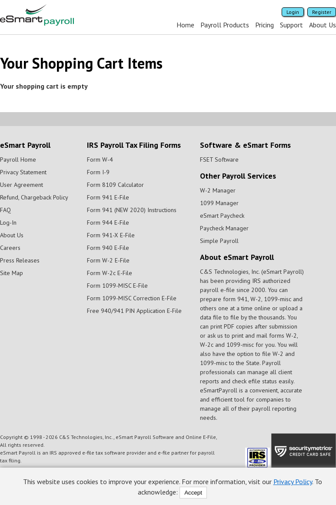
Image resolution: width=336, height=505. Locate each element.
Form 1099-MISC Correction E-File (131, 298)
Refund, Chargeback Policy (34, 197)
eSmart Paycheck (222, 215)
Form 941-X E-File (111, 235)
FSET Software (219, 159)
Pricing (264, 24)
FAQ (5, 210)
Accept (193, 492)
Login (292, 12)
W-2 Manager (218, 190)
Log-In (8, 222)
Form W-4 (100, 159)
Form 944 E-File (108, 222)
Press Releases (20, 260)
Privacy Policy (292, 481)
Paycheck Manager (224, 228)
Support (291, 24)
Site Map (11, 273)
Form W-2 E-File (108, 260)
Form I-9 (98, 172)
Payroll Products (224, 24)
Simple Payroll (219, 241)
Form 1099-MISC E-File (117, 285)
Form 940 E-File (108, 248)
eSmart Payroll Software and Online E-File (166, 437)
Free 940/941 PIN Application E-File (134, 311)
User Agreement (21, 185)
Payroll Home (18, 159)
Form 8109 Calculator (115, 185)
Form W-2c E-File (109, 273)
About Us (322, 24)
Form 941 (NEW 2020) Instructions (131, 210)
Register (321, 12)
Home (185, 24)
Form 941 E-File (108, 197)
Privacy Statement (23, 172)
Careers (10, 248)
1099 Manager (219, 203)
